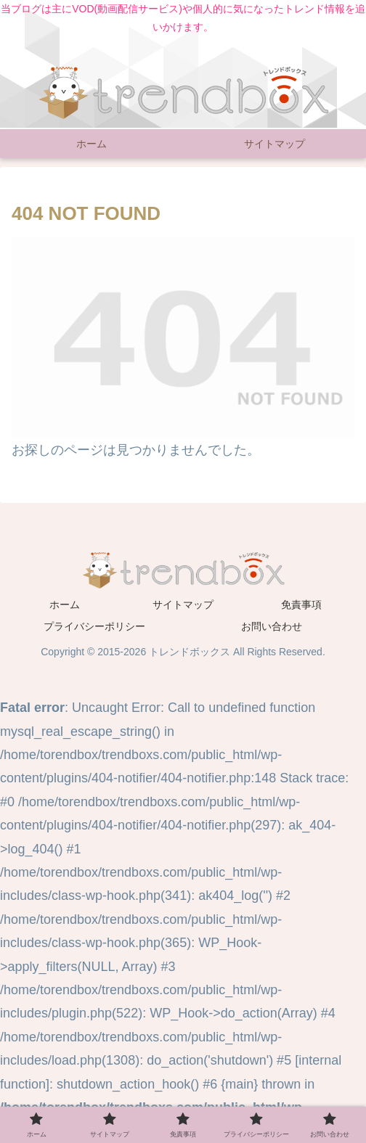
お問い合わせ (271, 626)
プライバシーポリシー (94, 626)
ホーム (64, 604)
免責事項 (301, 604)
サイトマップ (183, 604)
